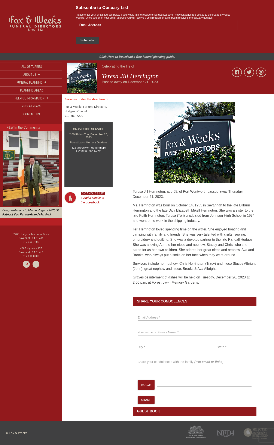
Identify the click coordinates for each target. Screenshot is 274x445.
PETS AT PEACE (31, 106)
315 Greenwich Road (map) (88, 147)
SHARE (146, 400)
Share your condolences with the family (180, 362)
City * (141, 347)
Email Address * (149, 317)
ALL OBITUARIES (31, 67)
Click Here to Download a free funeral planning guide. (137, 57)
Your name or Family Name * (158, 332)
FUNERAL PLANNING (31, 82)
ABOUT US (31, 74)
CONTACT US (31, 114)
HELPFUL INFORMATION (31, 98)
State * (221, 347)
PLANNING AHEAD (31, 90)
